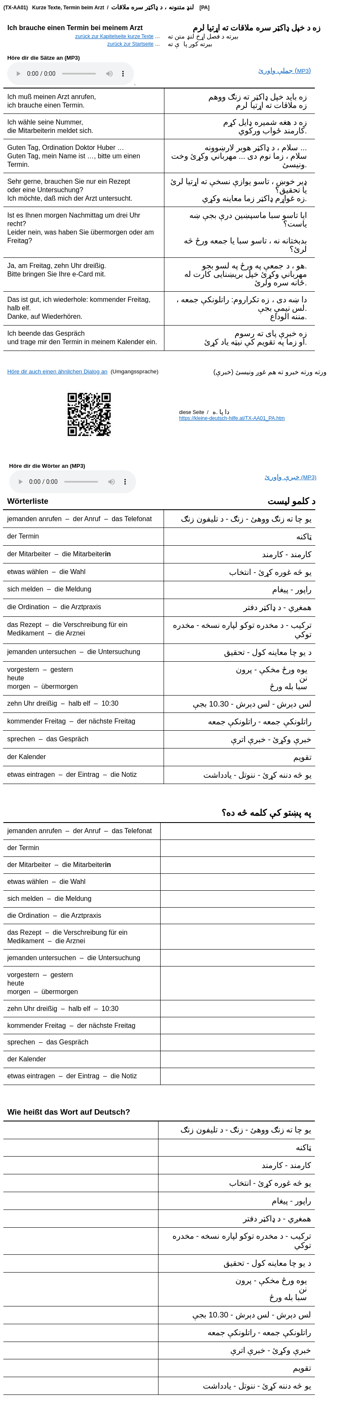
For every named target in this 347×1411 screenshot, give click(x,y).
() (284, 70)
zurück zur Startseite (130, 44)
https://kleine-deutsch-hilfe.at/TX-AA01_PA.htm (232, 418)
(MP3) (290, 477)
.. (72, 481)
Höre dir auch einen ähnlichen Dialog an (57, 371)
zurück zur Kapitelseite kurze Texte (114, 36)
